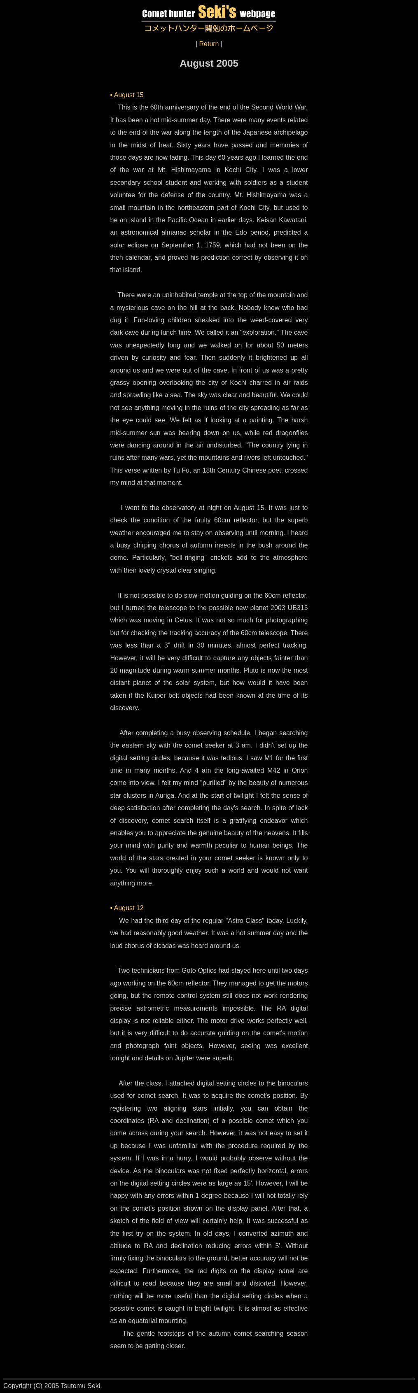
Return (209, 43)
